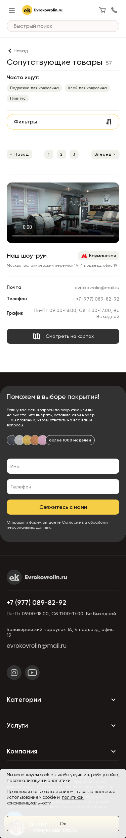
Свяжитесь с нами (63, 507)
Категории (63, 699)
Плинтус (18, 98)
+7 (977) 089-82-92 (97, 299)
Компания (63, 751)
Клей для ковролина (87, 88)
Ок (63, 823)
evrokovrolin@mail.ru (97, 287)
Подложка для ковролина (34, 88)
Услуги (63, 725)
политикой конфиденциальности (45, 800)
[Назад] (17, 50)
